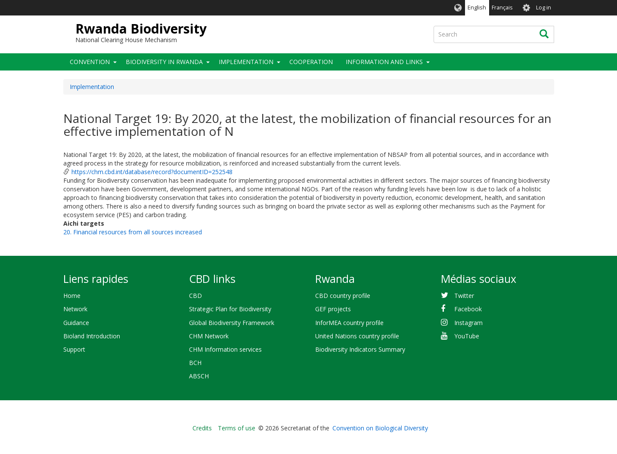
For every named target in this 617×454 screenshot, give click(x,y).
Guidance (76, 323)
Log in (543, 7)
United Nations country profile (357, 336)
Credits (202, 428)
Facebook (468, 309)
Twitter (464, 295)
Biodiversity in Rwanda (164, 62)
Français (502, 7)
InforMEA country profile (349, 323)
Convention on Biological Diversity (380, 428)
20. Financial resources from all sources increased (132, 232)
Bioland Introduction (91, 336)
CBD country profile (342, 295)
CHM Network (209, 336)
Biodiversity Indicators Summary (360, 349)
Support (74, 349)
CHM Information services (225, 349)
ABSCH (199, 376)
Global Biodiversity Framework (231, 323)
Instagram (468, 323)
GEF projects (333, 309)
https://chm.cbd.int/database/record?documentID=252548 (152, 172)
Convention (90, 62)
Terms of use (236, 428)
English (477, 7)
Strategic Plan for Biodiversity (230, 309)
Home (72, 295)
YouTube (466, 336)
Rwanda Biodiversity (141, 28)
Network (75, 309)
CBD (195, 295)
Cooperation (311, 62)
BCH (195, 363)
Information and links (384, 62)
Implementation (246, 62)
